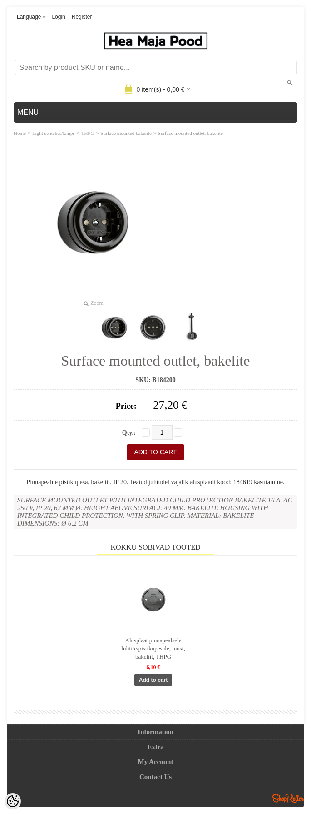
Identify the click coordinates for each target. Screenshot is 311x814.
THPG (87, 133)
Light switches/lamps (53, 133)
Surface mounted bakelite (125, 133)
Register (82, 17)
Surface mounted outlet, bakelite (190, 133)
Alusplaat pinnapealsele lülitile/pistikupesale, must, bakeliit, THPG (153, 648)
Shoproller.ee (288, 798)
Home (20, 133)
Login (58, 17)
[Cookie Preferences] (13, 801)
